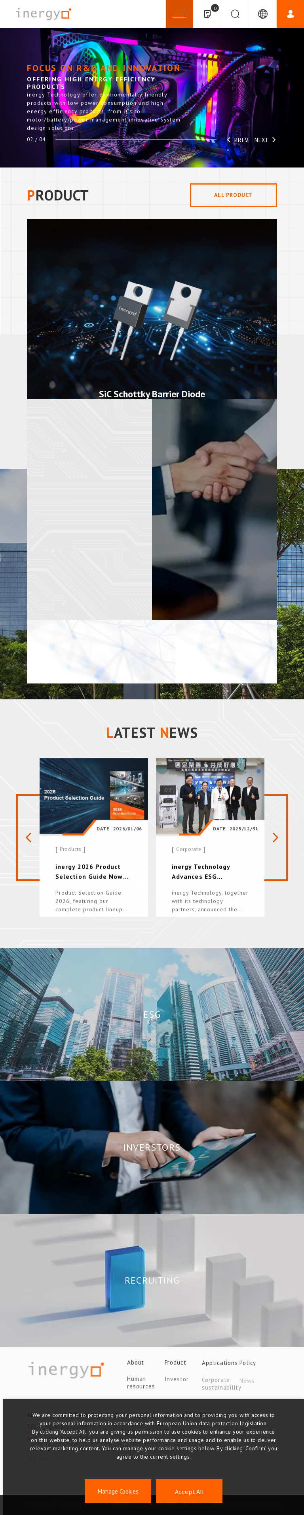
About (135, 1366)
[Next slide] (276, 843)
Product (175, 1366)
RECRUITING (152, 1280)
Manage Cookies (118, 1491)
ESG (152, 1014)
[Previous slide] (28, 843)
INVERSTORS (152, 1147)
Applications (220, 1366)
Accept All (189, 1491)
